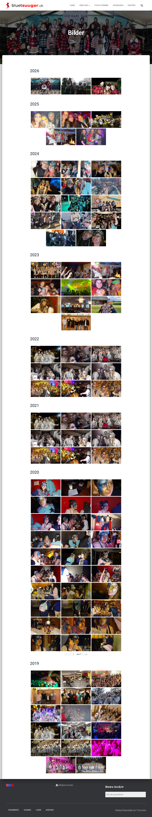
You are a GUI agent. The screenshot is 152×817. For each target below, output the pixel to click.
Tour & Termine (101, 5)
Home (72, 5)
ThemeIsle (141, 810)
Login (38, 810)
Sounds (27, 810)
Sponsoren (118, 5)
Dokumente (13, 810)
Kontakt (132, 5)
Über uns (84, 5)
